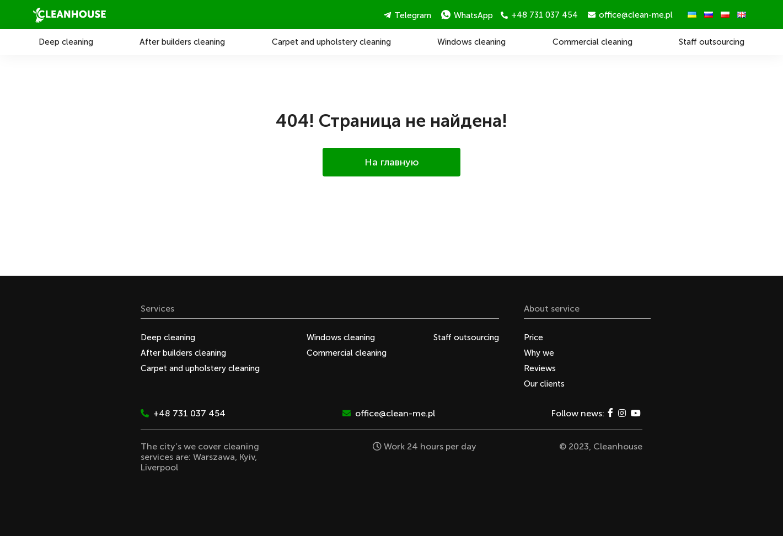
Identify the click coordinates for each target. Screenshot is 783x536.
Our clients (544, 384)
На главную (391, 162)
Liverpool (159, 467)
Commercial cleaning (592, 42)
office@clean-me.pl (630, 15)
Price (533, 337)
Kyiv (247, 457)
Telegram (407, 15)
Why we (539, 353)
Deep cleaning (66, 42)
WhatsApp (467, 15)
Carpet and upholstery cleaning (331, 42)
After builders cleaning (182, 42)
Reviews (540, 368)
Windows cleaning (471, 42)
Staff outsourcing (711, 42)
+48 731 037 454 (539, 15)
